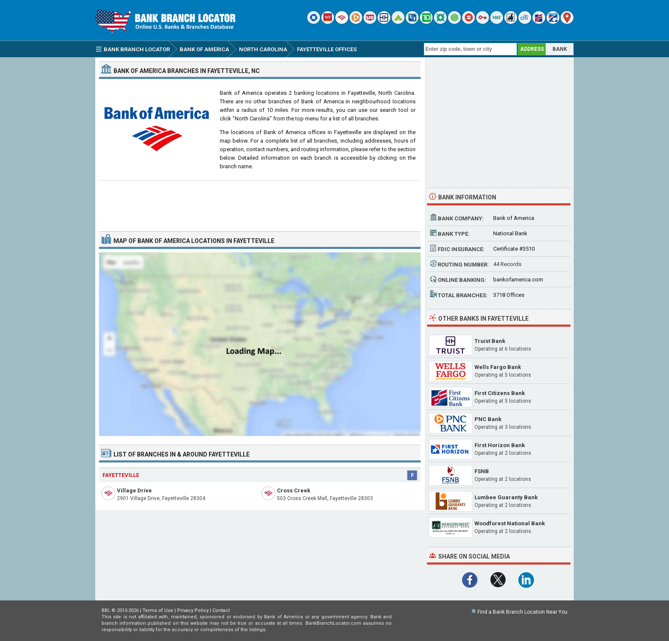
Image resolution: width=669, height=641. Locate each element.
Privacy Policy (193, 610)
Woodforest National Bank (509, 523)
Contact (221, 610)
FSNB (481, 471)
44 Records (507, 264)
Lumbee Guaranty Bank (506, 497)
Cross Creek (293, 490)
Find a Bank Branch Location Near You (522, 612)
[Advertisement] (260, 202)
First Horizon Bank (499, 445)
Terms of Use (158, 610)
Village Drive (134, 490)
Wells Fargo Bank (497, 367)
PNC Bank (487, 419)
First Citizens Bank (499, 393)
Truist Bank (489, 341)
